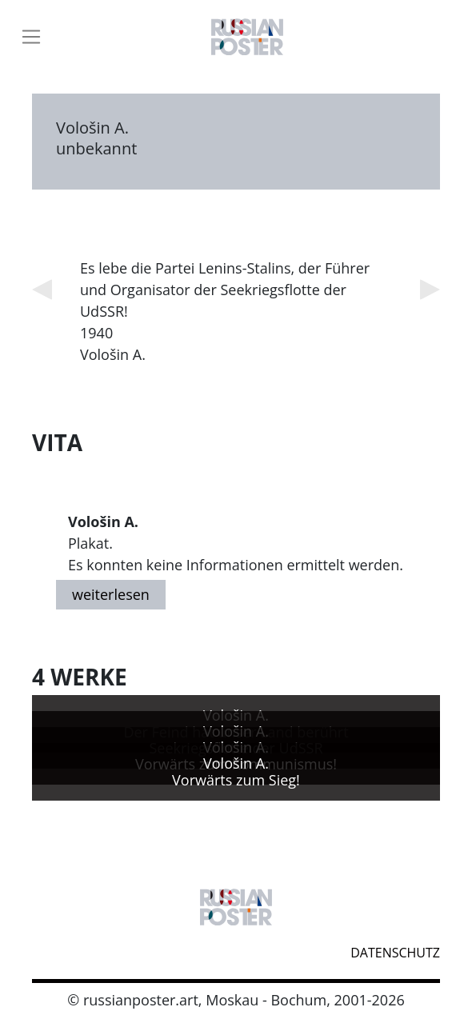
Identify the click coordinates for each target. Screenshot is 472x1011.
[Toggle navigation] (31, 37)
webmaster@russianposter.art (43, 950)
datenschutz (395, 952)
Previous (42, 290)
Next (430, 290)
